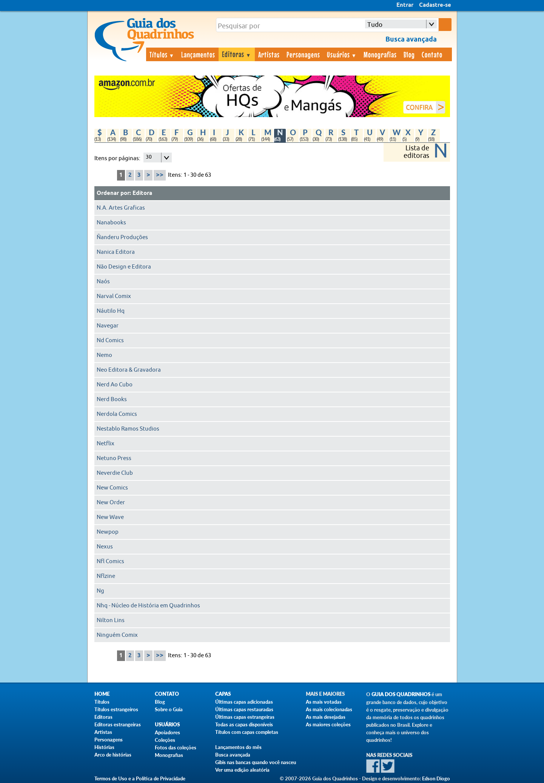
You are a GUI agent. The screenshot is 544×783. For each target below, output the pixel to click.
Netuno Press (114, 458)
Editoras (236, 54)
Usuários (342, 54)
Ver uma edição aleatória (242, 770)
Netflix (105, 443)
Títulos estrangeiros (116, 709)
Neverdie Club (115, 473)
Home (101, 694)
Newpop (108, 532)
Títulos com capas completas (246, 732)
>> (159, 175)
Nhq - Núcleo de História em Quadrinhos (148, 605)
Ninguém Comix (117, 635)
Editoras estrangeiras (117, 724)
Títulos (162, 54)
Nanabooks (111, 222)
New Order (111, 502)
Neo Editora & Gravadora (129, 370)
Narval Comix (114, 296)
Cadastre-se (435, 5)
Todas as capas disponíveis (244, 724)
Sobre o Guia (169, 709)
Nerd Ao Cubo (115, 384)
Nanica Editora (116, 252)
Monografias (380, 54)
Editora (142, 193)
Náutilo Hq (111, 311)
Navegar (108, 325)
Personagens (303, 54)
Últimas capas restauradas (244, 709)
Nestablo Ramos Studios (128, 428)
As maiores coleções (328, 724)
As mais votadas (324, 702)
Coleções (165, 740)
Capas (223, 694)
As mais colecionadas (329, 709)
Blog (409, 54)
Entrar (404, 5)
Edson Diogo (436, 778)
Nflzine (106, 576)
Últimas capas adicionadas (244, 702)
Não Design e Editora (124, 266)
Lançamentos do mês (238, 747)
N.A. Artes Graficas (121, 208)
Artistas (269, 54)
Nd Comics (110, 340)
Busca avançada (232, 755)
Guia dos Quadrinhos (400, 694)
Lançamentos (198, 54)
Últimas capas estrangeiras (244, 717)
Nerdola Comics (117, 414)
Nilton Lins (111, 620)
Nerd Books (112, 399)
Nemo (104, 355)
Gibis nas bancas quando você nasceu (255, 762)
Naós (103, 281)
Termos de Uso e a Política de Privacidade (139, 778)
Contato (432, 54)
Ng (100, 591)
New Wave (110, 517)
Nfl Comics (110, 561)
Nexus (105, 546)
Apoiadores (167, 732)
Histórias (104, 747)
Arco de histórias (112, 755)
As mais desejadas (325, 717)
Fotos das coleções (175, 747)
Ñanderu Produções (122, 237)
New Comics (112, 487)
